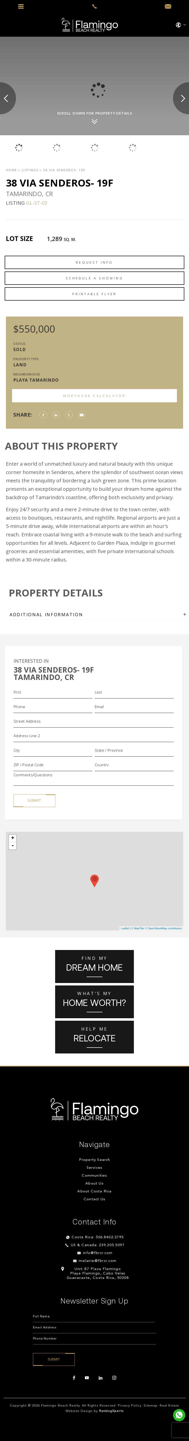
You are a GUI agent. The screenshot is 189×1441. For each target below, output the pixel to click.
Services (95, 1168)
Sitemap (150, 1405)
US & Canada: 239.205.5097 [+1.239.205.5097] (98, 1245)
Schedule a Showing (94, 278)
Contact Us (94, 1199)
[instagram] (114, 1378)
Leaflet (125, 928)
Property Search (94, 1160)
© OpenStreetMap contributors (163, 928)
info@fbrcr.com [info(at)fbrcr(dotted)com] (98, 1253)
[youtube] (87, 1378)
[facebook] (74, 1378)
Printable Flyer (94, 294)
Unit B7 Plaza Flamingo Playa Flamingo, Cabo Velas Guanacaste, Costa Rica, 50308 (98, 1273)
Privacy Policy (129, 1405)
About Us (94, 1184)
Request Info (94, 262)
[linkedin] (100, 1378)
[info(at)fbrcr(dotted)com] (168, 7)
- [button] (12, 845)
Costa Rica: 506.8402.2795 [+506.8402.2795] (98, 1237)
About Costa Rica (94, 1191)
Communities (94, 1176)
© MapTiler (137, 928)
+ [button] (12, 838)
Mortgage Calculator (94, 395)
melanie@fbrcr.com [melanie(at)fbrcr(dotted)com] (98, 1261)
